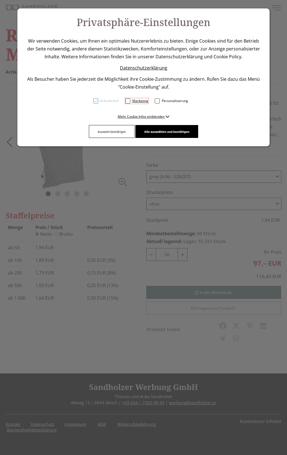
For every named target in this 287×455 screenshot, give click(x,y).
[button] (144, 116)
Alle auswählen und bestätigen (166, 131)
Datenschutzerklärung (143, 68)
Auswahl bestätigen (112, 131)
